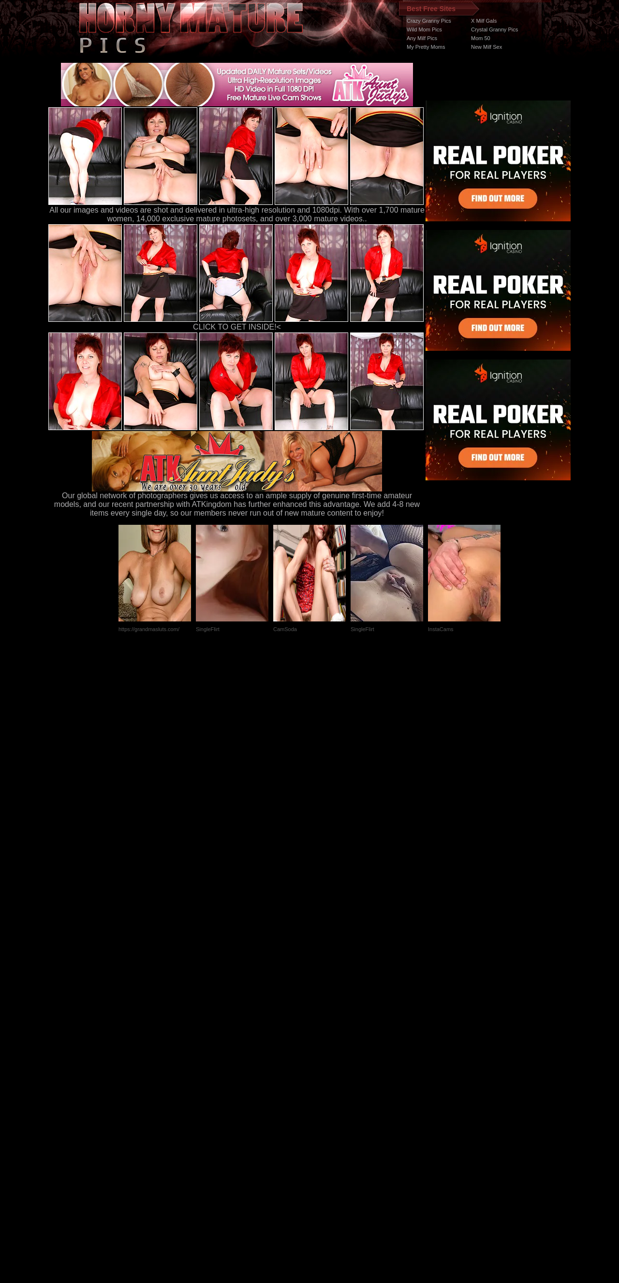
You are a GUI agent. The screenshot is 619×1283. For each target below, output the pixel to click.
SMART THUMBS (327, 1100)
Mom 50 (480, 38)
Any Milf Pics (422, 38)
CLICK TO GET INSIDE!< (237, 327)
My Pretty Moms (426, 47)
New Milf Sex (486, 47)
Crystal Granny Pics (494, 29)
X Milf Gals (484, 21)
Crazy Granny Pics (429, 21)
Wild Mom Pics (424, 29)
